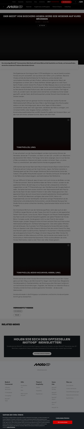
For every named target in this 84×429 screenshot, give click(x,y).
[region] (42, 420)
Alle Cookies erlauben (63, 422)
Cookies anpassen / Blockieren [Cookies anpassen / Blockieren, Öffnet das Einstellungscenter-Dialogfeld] (62, 418)
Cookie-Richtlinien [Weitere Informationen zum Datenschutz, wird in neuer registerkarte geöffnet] (11, 427)
